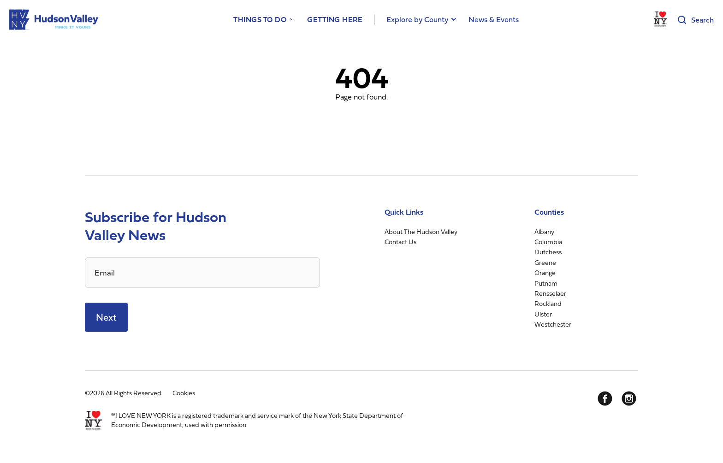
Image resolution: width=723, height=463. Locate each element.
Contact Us (400, 241)
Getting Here (335, 19)
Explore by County (417, 19)
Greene (545, 262)
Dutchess (548, 252)
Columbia (548, 241)
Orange (545, 272)
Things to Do (259, 19)
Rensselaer (550, 293)
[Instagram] (629, 398)
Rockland (548, 303)
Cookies (183, 393)
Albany (544, 231)
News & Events (493, 19)
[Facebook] (605, 398)
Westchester (552, 324)
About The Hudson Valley (421, 231)
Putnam (545, 283)
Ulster (543, 314)
